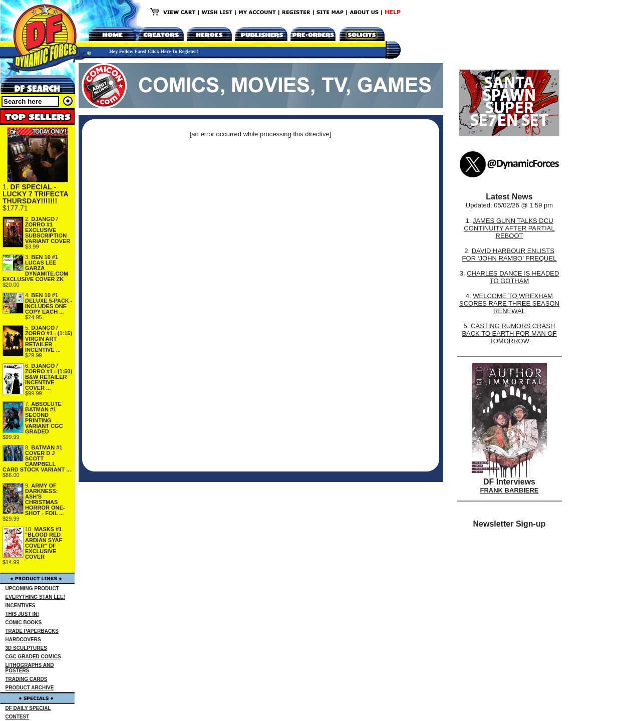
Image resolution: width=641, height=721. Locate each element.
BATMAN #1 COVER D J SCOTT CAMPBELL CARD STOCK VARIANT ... (37, 458)
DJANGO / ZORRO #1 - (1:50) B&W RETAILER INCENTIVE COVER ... (48, 377)
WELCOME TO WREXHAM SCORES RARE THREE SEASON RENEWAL (509, 303)
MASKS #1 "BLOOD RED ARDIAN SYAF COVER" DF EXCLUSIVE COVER (43, 543)
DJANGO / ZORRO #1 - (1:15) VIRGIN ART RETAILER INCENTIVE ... (48, 339)
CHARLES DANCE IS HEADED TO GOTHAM (513, 277)
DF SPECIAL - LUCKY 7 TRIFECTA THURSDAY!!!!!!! (35, 194)
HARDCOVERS (23, 639)
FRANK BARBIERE (509, 490)
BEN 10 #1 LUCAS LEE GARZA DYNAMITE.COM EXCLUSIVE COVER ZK (35, 268)
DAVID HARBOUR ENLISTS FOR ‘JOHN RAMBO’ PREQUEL (509, 254)
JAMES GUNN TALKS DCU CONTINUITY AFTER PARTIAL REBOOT (509, 228)
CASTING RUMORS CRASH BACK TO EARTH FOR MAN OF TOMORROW (509, 333)
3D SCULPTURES (26, 648)
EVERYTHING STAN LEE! (35, 597)
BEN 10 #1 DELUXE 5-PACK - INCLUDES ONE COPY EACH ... (49, 303)
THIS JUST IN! (22, 614)
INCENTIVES (21, 605)
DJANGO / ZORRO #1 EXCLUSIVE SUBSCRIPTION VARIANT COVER (47, 230)
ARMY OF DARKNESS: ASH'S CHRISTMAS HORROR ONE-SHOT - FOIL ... (45, 499)
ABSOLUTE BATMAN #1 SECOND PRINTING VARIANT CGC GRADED (44, 417)
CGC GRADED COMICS (33, 656)
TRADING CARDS (27, 679)
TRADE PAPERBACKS (32, 631)
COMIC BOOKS (24, 622)
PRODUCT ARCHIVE (30, 687)
